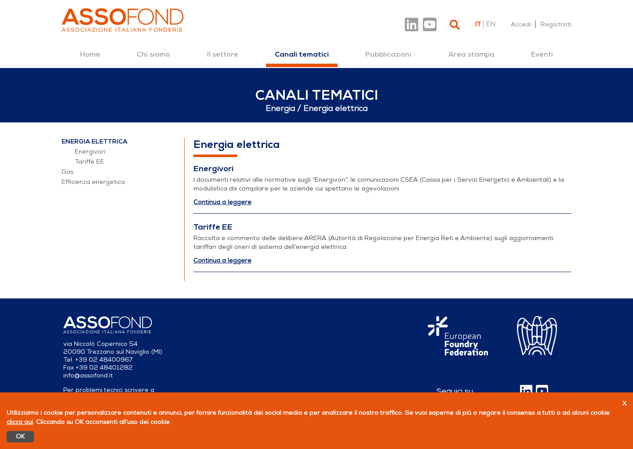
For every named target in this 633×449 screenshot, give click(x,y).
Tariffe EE (89, 161)
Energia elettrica (94, 141)
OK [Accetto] (20, 436)
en (490, 24)
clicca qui (20, 422)
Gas (67, 172)
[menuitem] (90, 54)
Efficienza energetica (93, 182)
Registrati (555, 24)
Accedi (521, 24)
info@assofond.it (88, 375)
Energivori (90, 151)
